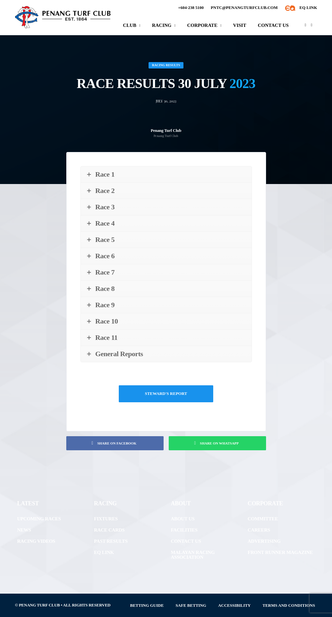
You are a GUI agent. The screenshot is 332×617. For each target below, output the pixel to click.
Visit (239, 25)
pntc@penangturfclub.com (244, 7)
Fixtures (106, 518)
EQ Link (104, 552)
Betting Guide (147, 605)
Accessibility (234, 605)
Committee (263, 518)
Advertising (264, 541)
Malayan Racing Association (193, 555)
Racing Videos (36, 541)
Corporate (202, 25)
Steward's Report (166, 393)
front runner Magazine (280, 552)
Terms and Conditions (289, 605)
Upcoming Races (39, 518)
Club (129, 25)
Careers (259, 530)
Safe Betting (190, 605)
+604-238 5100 (191, 7)
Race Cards (109, 530)
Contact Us (273, 25)
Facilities (184, 530)
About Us (183, 518)
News (24, 530)
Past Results (111, 541)
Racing (162, 25)
